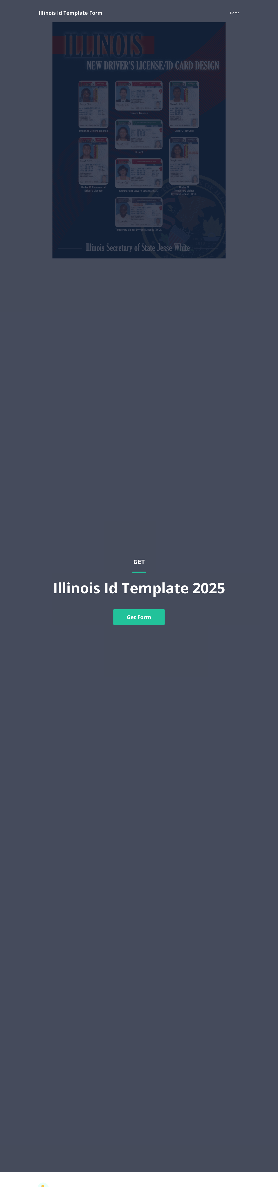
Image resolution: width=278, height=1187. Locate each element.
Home (234, 13)
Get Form (139, 617)
